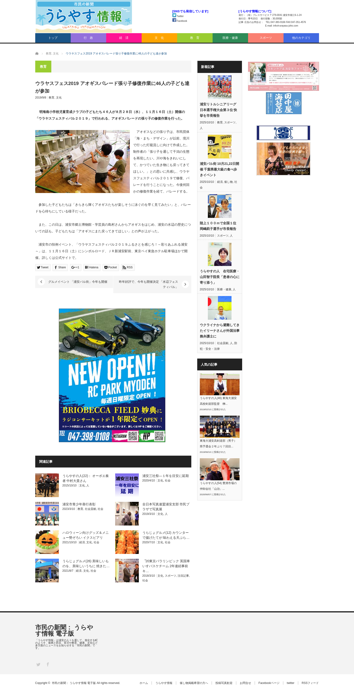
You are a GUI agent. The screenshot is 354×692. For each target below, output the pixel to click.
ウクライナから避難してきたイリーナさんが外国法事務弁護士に (220, 330)
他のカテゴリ (301, 38)
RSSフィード (310, 683)
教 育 (194, 38)
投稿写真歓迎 (223, 683)
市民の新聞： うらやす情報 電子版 (64, 630)
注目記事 (183, 575)
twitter (290, 683)
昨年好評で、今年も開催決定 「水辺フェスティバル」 (148, 284)
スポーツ (266, 38)
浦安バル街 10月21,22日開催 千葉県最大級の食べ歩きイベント (219, 169)
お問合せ (245, 683)
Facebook (179, 21)
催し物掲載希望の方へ (194, 683)
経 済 (123, 38)
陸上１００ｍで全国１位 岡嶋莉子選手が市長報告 (218, 226)
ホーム (144, 683)
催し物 (228, 182)
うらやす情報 (163, 683)
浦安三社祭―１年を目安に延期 (165, 476)
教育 (51, 97)
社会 (167, 480)
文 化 (159, 38)
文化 (59, 97)
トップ (52, 38)
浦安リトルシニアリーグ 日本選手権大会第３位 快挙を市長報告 (218, 109)
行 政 (88, 38)
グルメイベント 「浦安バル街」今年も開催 (78, 281)
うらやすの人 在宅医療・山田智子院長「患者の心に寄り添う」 (220, 276)
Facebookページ (269, 683)
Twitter (178, 16)
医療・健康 (230, 38)
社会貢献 (90, 509)
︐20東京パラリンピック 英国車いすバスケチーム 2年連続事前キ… (166, 566)
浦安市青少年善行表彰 (79, 504)
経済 (82, 542)
